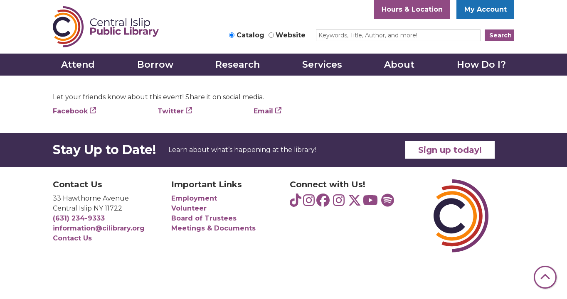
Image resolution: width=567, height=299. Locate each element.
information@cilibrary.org (99, 228)
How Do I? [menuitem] (481, 64)
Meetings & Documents (213, 228)
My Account (485, 9)
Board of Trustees (204, 218)
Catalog (250, 35)
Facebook (70, 111)
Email (263, 111)
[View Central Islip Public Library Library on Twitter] (354, 203)
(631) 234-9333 (79, 218)
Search (500, 35)
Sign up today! (450, 150)
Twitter (171, 111)
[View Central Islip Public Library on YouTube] (370, 203)
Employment (194, 198)
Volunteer (189, 208)
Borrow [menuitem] (155, 64)
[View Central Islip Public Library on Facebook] (323, 203)
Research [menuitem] (237, 64)
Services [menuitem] (322, 64)
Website (291, 35)
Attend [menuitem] (78, 64)
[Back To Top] (545, 277)
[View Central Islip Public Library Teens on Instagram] (309, 203)
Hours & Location (412, 9)
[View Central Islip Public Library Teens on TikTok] (295, 203)
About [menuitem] (399, 64)
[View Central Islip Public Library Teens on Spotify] (387, 203)
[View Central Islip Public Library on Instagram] (339, 203)
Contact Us (72, 238)
